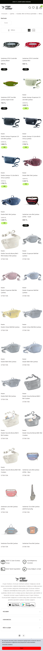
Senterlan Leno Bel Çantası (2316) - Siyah (30, 216)
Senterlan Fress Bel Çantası (30, 543)
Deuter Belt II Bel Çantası (8, 362)
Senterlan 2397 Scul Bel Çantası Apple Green (8, 99)
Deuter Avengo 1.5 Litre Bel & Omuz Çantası (31, 138)
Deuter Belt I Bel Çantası (29, 175)
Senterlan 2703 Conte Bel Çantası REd (30, 60)
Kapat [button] (21, 648)
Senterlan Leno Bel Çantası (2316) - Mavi (30, 471)
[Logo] (13, 7)
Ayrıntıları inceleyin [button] (7, 644)
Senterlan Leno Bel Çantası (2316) (9, 508)
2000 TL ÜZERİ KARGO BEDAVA (21, 2)
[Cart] (40, 7)
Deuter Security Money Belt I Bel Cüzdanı (32, 434)
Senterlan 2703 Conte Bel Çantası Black (9, 60)
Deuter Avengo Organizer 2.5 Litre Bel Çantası (31, 99)
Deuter (24, 95)
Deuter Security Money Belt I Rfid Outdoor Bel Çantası (9, 255)
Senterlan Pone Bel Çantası (9, 543)
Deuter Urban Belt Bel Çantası (10, 327)
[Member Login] (37, 7)
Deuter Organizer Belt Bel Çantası (30, 255)
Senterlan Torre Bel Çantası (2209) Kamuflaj (31, 508)
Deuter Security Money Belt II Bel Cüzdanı (31, 397)
